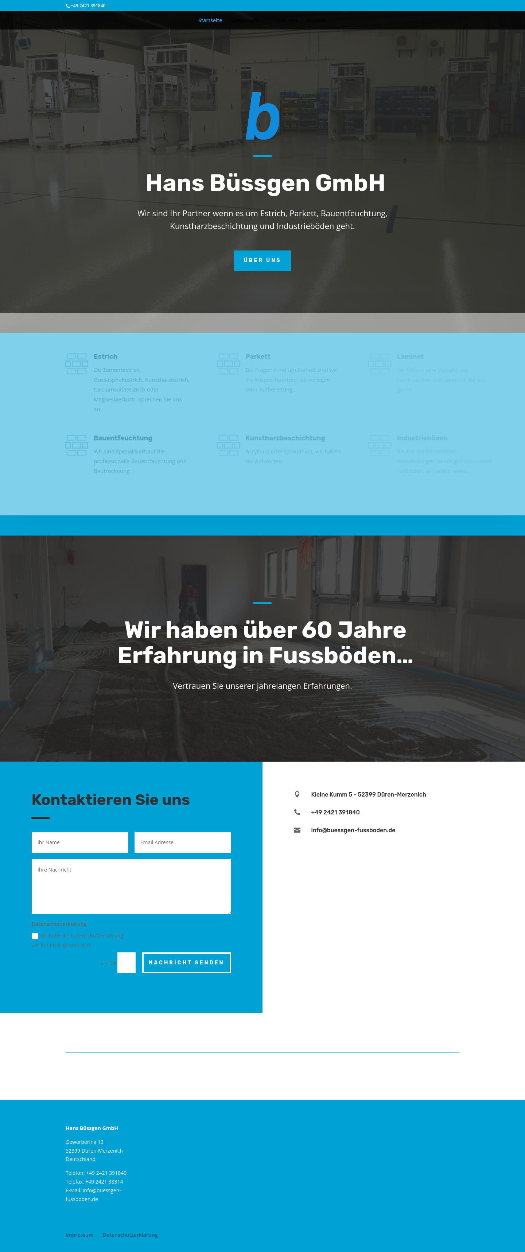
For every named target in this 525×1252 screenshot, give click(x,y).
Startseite (210, 21)
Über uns (286, 21)
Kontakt (317, 21)
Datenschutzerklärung (130, 1234)
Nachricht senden (186, 963)
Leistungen (245, 21)
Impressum (79, 1234)
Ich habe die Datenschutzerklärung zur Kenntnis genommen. (77, 940)
